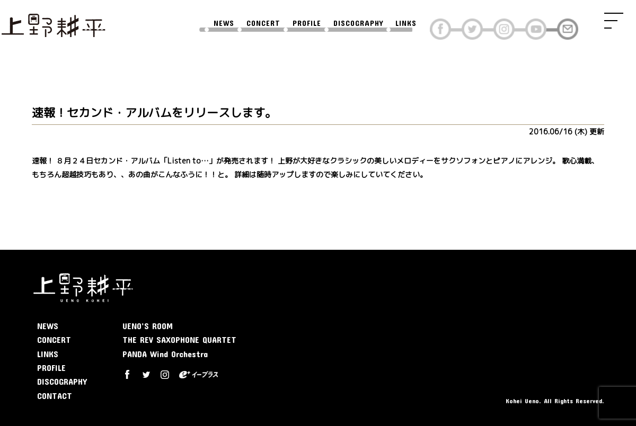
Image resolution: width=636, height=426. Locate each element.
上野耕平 (53, 24)
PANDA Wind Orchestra (165, 354)
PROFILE (307, 23)
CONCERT (263, 23)
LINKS (406, 23)
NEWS (224, 23)
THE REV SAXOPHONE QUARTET (179, 339)
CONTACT (54, 396)
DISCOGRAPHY (358, 23)
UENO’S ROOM (147, 326)
